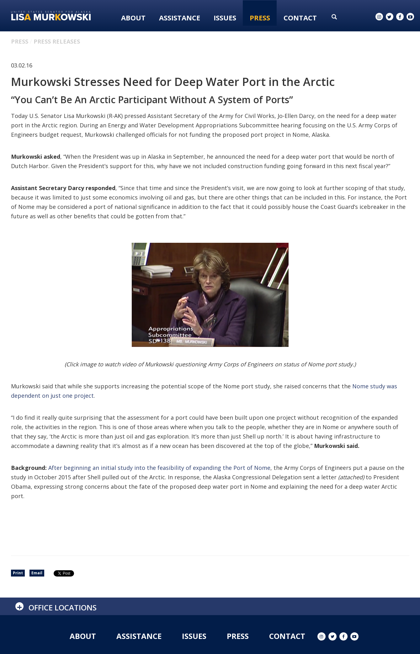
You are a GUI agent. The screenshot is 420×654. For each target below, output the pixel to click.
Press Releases (57, 41)
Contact (300, 17)
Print (18, 573)
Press (260, 17)
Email (36, 573)
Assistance (179, 17)
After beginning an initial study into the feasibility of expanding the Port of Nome (159, 467)
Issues (225, 17)
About (133, 17)
